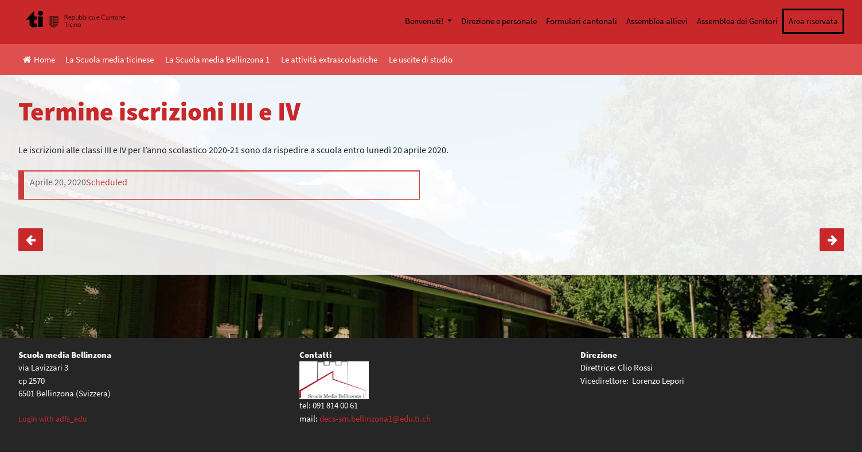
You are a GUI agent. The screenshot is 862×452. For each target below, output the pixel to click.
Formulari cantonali (581, 20)
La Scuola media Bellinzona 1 (217, 59)
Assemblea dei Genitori (737, 20)
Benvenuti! (425, 20)
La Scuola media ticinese (109, 59)
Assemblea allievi (657, 20)
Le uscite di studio (421, 59)
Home (39, 59)
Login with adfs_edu (52, 419)
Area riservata (813, 20)
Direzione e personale (499, 20)
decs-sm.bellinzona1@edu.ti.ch (375, 418)
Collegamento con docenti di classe (832, 239)
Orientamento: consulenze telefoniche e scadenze (30, 239)
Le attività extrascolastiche (329, 59)
